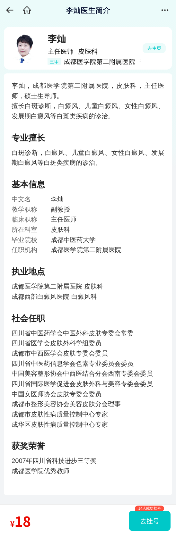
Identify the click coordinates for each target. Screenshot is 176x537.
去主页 (154, 48)
